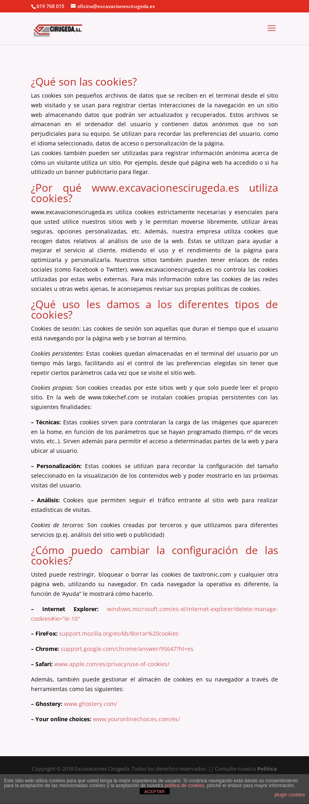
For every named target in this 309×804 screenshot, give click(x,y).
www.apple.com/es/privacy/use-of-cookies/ (111, 664)
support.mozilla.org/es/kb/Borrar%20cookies (119, 633)
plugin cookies (289, 795)
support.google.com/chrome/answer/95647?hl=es (126, 649)
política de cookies (184, 785)
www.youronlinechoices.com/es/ (136, 719)
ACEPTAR (154, 791)
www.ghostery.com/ (90, 704)
